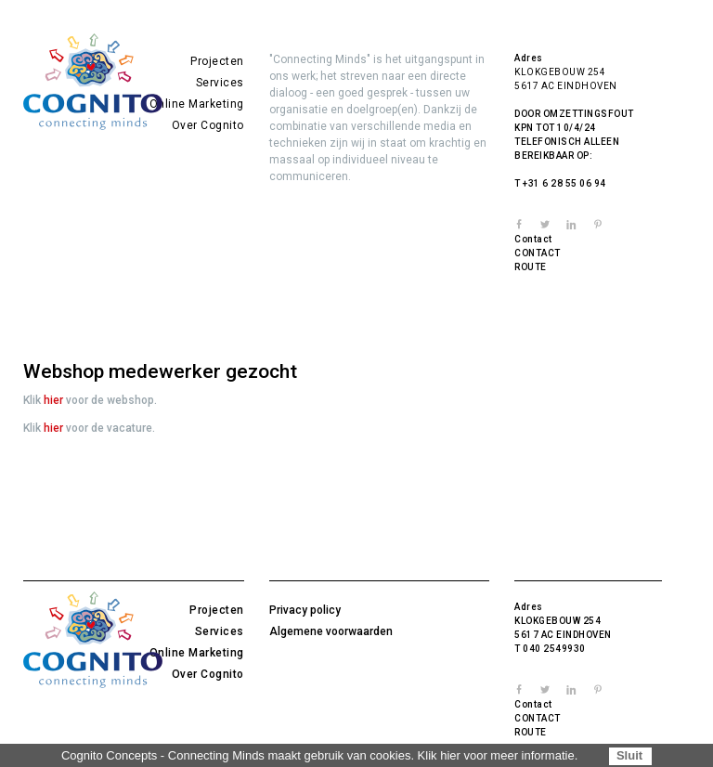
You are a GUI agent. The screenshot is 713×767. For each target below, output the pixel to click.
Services (220, 82)
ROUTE (530, 267)
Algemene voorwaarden (331, 631)
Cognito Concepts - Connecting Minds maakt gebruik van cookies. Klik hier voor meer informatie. (319, 755)
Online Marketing (196, 104)
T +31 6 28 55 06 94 (560, 183)
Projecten (217, 61)
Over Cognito (208, 125)
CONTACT (537, 253)
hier (53, 400)
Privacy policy (305, 610)
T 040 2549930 (550, 649)
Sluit (629, 755)
